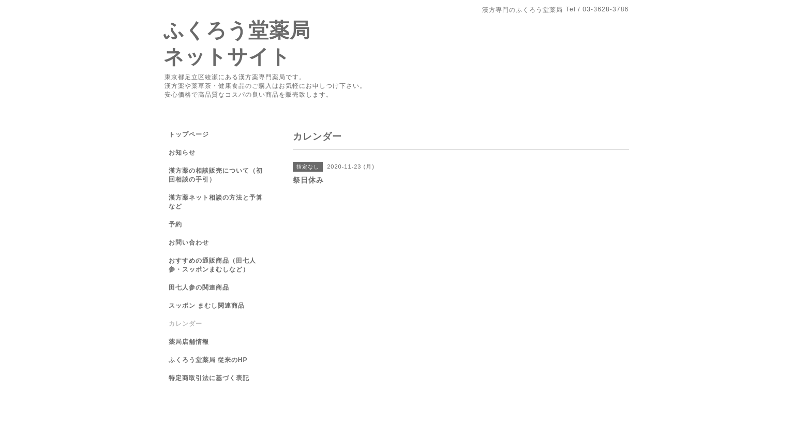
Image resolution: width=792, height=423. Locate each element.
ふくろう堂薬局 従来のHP (208, 360)
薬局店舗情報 (189, 341)
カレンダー (185, 323)
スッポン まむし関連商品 (207, 305)
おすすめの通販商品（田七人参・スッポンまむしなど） (212, 265)
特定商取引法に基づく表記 (209, 378)
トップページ (189, 134)
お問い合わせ (189, 242)
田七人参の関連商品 (199, 287)
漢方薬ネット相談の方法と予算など (216, 202)
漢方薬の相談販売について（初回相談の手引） (216, 175)
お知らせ (182, 152)
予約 (175, 224)
